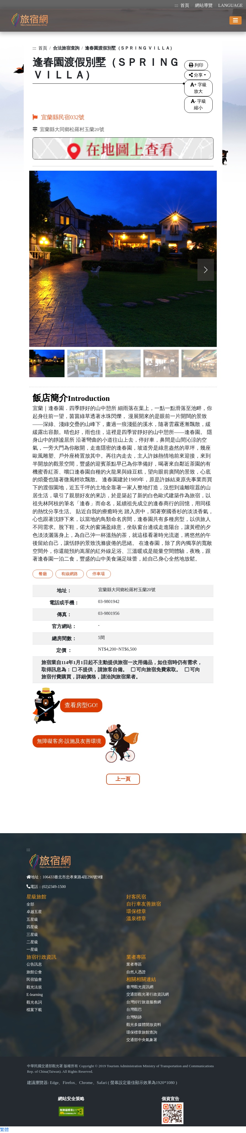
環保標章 (136, 911)
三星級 (32, 934)
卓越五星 (34, 911)
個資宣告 (170, 1098)
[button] (205, 270)
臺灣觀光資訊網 (139, 987)
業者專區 (134, 964)
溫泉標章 (136, 918)
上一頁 (123, 779)
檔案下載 (34, 1009)
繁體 (4, 1129)
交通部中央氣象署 (141, 1039)
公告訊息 (34, 964)
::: (176, 5)
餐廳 (43, 573)
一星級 (32, 949)
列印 (196, 65)
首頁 (184, 5)
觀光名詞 (34, 1002)
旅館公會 (34, 972)
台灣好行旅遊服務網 (143, 1002)
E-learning (34, 994)
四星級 (32, 927)
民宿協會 (34, 979)
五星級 (32, 919)
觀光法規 (34, 987)
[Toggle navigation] (235, 20)
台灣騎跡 (134, 1017)
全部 (30, 904)
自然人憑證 (136, 972)
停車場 (98, 573)
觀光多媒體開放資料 (143, 1024)
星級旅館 (36, 897)
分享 (196, 75)
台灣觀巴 (134, 1009)
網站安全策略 (71, 1098)
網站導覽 (204, 5)
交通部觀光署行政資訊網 (147, 994)
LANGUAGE (230, 5)
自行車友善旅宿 (143, 904)
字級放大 (198, 88)
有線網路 (69, 573)
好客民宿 (136, 897)
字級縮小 (198, 104)
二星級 (32, 942)
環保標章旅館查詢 (141, 1032)
